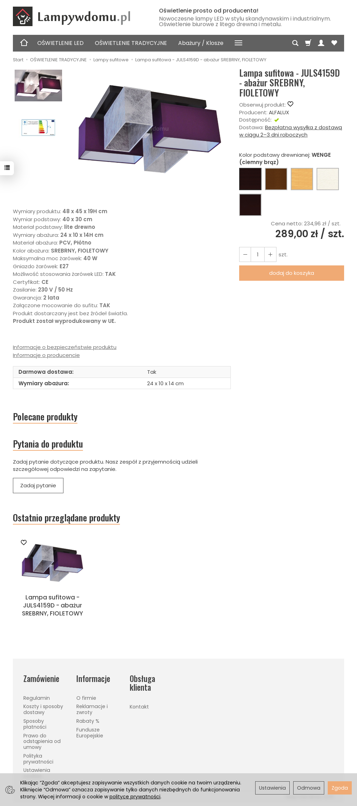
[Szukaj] (295, 43)
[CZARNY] (250, 205)
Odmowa (308, 787)
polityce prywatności (134, 796)
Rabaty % (87, 721)
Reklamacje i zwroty (92, 709)
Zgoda (340, 787)
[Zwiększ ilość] (245, 254)
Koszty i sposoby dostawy (43, 709)
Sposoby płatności (34, 724)
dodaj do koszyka (291, 273)
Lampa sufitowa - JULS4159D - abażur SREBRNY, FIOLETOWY (52, 605)
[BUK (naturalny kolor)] (302, 179)
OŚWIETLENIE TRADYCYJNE (131, 43)
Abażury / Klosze (200, 43)
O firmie (86, 698)
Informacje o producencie (46, 355)
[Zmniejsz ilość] (270, 254)
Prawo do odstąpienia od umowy (42, 741)
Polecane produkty (45, 416)
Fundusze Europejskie (89, 732)
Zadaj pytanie (38, 485)
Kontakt (139, 706)
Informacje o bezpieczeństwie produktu (64, 347)
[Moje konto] (321, 43)
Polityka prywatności (38, 758)
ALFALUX (279, 112)
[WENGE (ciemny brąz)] (250, 179)
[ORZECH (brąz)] (276, 179)
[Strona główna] (79, 16)
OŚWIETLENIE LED (60, 43)
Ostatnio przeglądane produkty (66, 518)
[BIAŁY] (328, 179)
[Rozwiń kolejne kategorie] (238, 43)
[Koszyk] (308, 43)
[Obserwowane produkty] (334, 43)
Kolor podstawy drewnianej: (285, 158)
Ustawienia (272, 787)
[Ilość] (258, 254)
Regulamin (36, 698)
